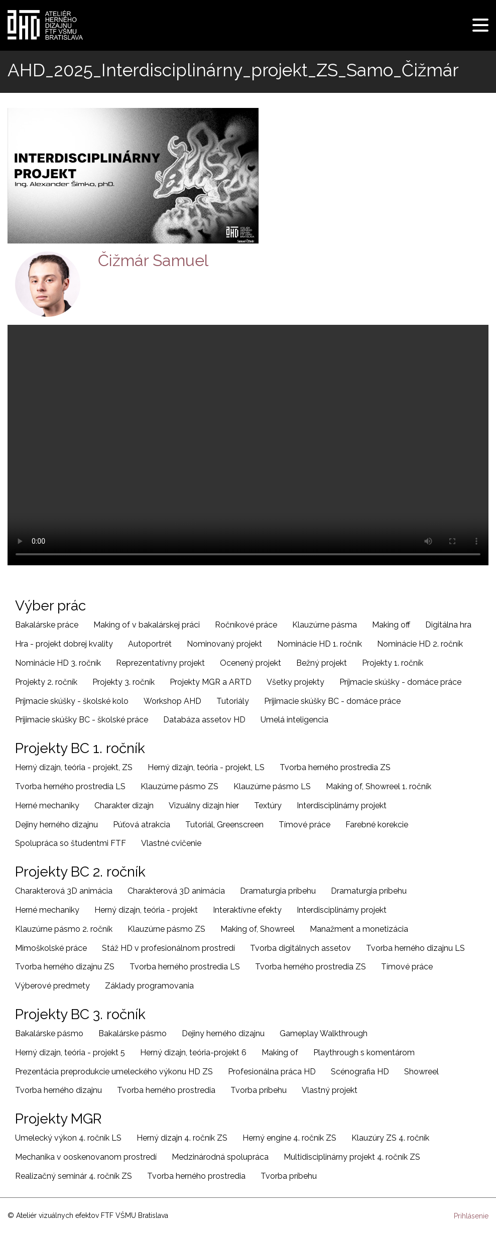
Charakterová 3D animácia (63, 891)
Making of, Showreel (257, 929)
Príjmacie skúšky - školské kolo (72, 701)
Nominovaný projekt (224, 644)
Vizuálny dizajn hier (204, 805)
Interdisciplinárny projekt (342, 805)
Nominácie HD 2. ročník (420, 644)
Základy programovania (149, 986)
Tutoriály (232, 701)
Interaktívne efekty (247, 910)
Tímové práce (304, 824)
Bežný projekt (321, 663)
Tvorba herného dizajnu (58, 1090)
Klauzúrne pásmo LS (272, 786)
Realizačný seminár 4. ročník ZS (73, 1176)
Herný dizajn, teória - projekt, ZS (74, 767)
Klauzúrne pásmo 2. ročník (63, 929)
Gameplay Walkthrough (323, 1033)
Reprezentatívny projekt (160, 663)
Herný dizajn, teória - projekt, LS (206, 767)
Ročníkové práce (246, 625)
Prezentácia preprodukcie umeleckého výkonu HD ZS (114, 1071)
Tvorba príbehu (258, 1090)
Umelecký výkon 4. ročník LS (68, 1138)
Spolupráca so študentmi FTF (70, 843)
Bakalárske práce (46, 625)
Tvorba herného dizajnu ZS (64, 966)
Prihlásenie (471, 1216)
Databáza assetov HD (204, 719)
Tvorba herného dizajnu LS (415, 948)
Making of (280, 1052)
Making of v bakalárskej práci (146, 625)
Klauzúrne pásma (324, 625)
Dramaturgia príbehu (278, 891)
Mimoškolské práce (51, 948)
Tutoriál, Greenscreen (224, 824)
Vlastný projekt (329, 1090)
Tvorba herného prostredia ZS (335, 767)
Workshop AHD (172, 701)
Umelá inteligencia (294, 719)
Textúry (268, 805)
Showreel (421, 1071)
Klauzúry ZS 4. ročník (390, 1138)
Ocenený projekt (250, 663)
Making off (391, 625)
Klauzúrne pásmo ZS (179, 786)
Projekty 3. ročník (123, 682)
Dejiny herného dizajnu (56, 824)
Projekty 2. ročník (46, 682)
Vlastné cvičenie (171, 843)
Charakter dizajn (124, 805)
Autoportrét (150, 644)
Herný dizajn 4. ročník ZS (182, 1138)
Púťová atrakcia (141, 824)
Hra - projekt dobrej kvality (64, 644)
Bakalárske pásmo (49, 1033)
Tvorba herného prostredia (166, 1090)
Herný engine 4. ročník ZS (289, 1138)
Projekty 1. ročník (392, 663)
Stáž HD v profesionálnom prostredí (168, 948)
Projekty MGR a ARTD (211, 682)
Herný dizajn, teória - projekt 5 (70, 1052)
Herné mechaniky (47, 805)
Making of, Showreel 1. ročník (378, 786)
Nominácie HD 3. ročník (58, 663)
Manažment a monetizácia (359, 929)
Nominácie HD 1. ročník (319, 644)
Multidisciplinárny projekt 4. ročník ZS (352, 1157)
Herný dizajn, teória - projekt (146, 910)
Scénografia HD (360, 1071)
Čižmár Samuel (153, 260)
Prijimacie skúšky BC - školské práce (81, 719)
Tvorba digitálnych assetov (300, 948)
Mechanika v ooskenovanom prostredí (86, 1157)
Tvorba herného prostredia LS (70, 786)
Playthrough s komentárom (364, 1052)
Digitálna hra (448, 625)
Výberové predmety (52, 986)
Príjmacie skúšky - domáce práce (400, 682)
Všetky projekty (295, 682)
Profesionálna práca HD (272, 1071)
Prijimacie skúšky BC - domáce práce (332, 701)
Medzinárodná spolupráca (220, 1157)
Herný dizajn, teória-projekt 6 (193, 1052)
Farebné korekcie (376, 824)
